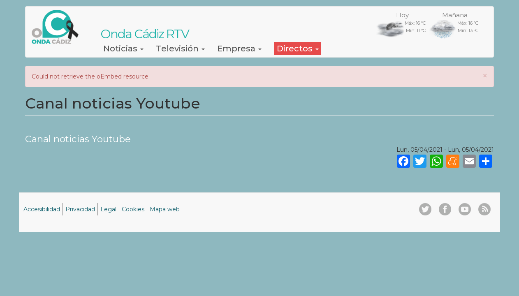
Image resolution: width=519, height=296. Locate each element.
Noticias (123, 48)
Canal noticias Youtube (78, 139)
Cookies (133, 209)
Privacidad (80, 209)
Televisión (180, 48)
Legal (108, 209)
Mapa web (165, 209)
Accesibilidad (41, 209)
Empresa (239, 48)
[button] (485, 76)
